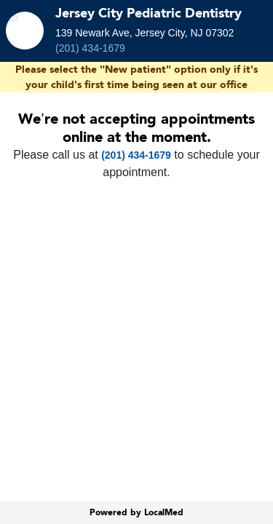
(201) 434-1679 (90, 48)
